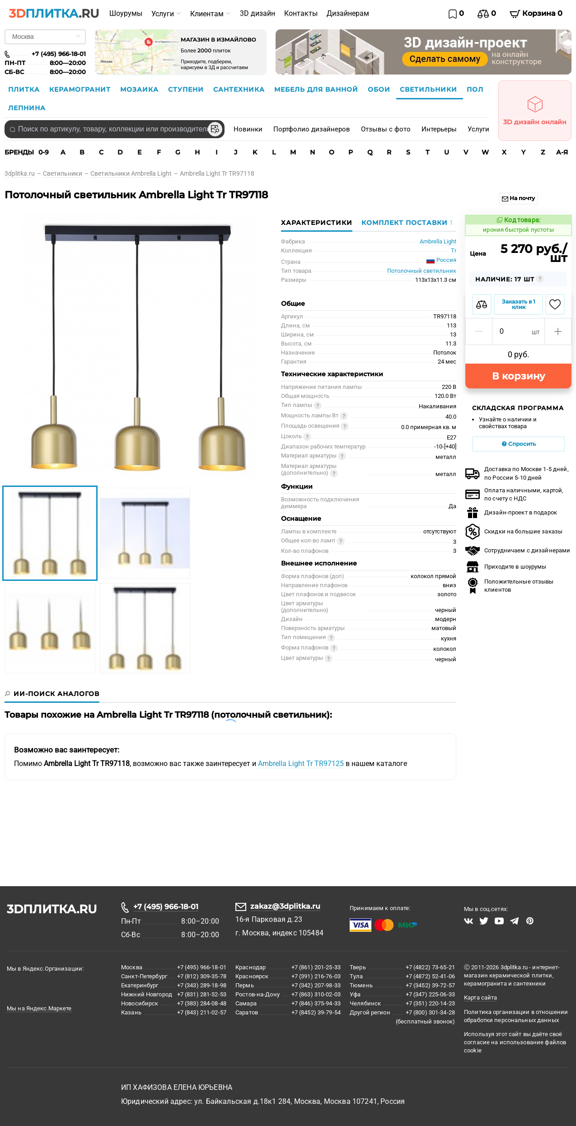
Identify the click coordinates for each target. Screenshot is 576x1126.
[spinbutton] (518, 331)
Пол (475, 89)
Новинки (248, 129)
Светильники (429, 89)
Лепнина (27, 108)
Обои (380, 89)
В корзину (518, 376)
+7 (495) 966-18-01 (165, 906)
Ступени (187, 89)
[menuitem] (126, 13)
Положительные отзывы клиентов (509, 586)
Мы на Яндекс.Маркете (39, 1008)
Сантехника (240, 89)
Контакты (301, 13)
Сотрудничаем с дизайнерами (517, 550)
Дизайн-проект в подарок (511, 512)
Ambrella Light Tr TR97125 (302, 763)
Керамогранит (81, 89)
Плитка (25, 89)
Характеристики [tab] (316, 223)
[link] (24, 173)
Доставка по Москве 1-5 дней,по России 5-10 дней (517, 473)
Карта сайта (480, 997)
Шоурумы (125, 13)
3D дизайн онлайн (535, 108)
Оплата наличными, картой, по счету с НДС (514, 494)
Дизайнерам (348, 13)
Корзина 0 (536, 13)
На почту (518, 198)
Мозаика (140, 89)
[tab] (405, 223)
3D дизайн (257, 13)
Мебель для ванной (317, 89)
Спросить (518, 443)
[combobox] (115, 129)
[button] (479, 331)
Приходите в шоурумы (505, 567)
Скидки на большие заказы (513, 532)
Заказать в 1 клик (518, 304)
